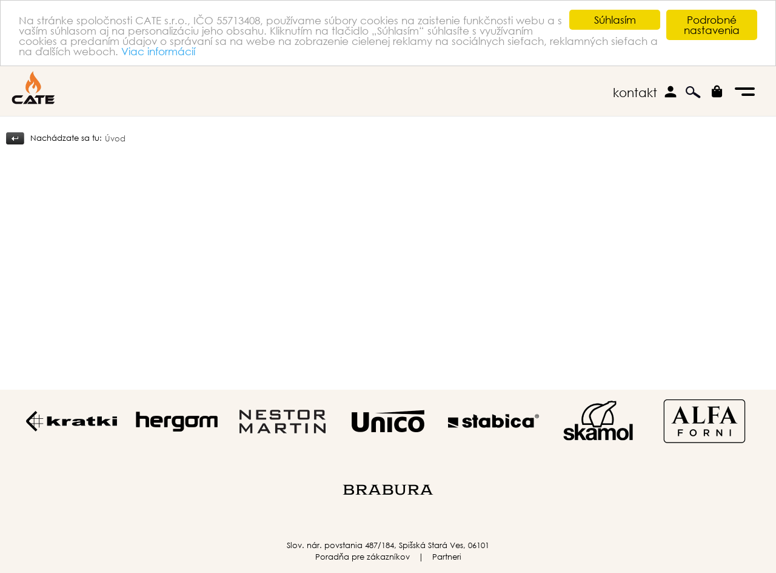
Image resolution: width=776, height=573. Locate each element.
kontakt (635, 93)
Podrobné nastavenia (712, 24)
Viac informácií (158, 50)
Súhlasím (615, 19)
